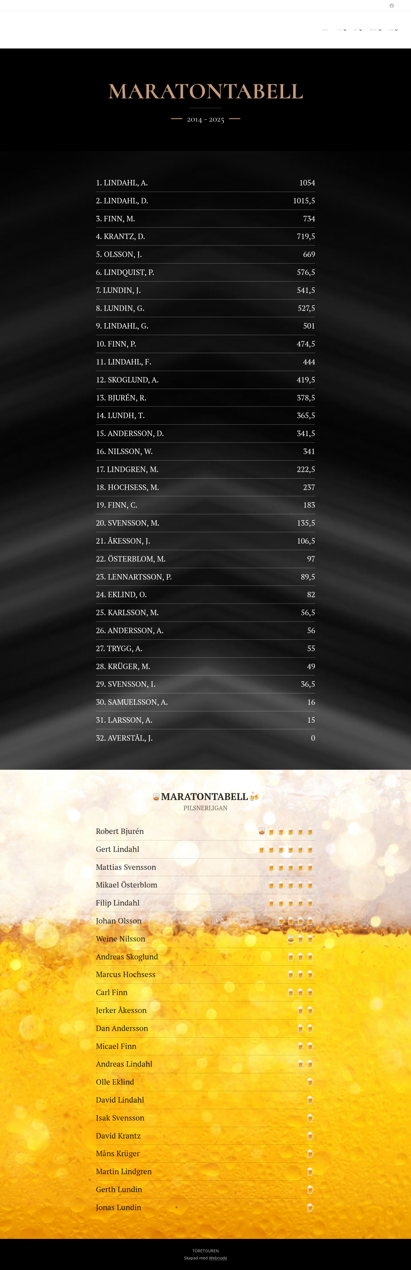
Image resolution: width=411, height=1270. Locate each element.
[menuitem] (349, 30)
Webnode (218, 1258)
